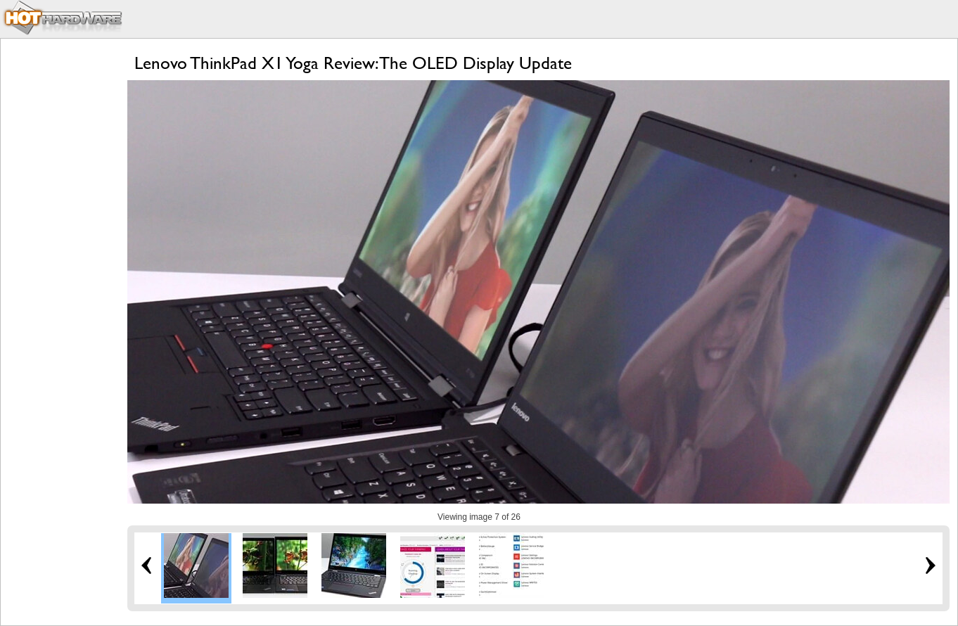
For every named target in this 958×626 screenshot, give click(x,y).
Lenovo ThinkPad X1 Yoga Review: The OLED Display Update (353, 63)
